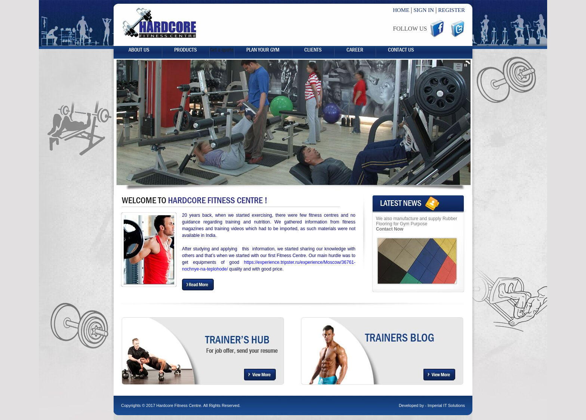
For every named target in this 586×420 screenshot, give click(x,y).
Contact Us (401, 49)
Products (185, 49)
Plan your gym (263, 49)
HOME (401, 10)
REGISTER (451, 10)
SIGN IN (424, 10)
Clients (313, 49)
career (354, 49)
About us (139, 49)
